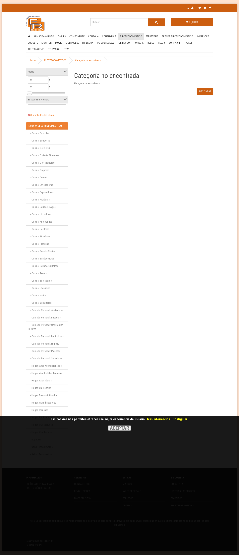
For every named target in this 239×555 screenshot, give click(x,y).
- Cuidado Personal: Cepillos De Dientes (46, 326)
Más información (158, 419)
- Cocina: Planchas (39, 243)
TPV (66, 49)
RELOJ (161, 42)
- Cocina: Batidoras (39, 140)
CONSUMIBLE (109, 36)
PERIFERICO (124, 42)
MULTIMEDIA (72, 42)
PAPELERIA (87, 42)
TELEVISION (54, 49)
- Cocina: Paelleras (39, 229)
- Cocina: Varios (37, 295)
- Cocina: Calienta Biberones (44, 155)
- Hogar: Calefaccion (40, 387)
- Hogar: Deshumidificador (43, 395)
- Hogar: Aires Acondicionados (45, 365)
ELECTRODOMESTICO (131, 36)
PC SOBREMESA (105, 42)
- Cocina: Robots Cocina (42, 251)
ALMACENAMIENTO (44, 36)
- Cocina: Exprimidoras (41, 192)
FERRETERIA (152, 36)
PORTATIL (139, 42)
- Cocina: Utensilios (39, 288)
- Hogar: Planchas (38, 410)
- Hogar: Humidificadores (42, 402)
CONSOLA (93, 36)
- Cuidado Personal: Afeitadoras (46, 310)
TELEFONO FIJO (36, 49)
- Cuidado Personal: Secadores (45, 358)
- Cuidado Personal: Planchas (44, 351)
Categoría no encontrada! (88, 60)
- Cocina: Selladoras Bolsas (43, 265)
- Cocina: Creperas (39, 170)
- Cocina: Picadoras (39, 236)
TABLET (188, 42)
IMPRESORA (203, 36)
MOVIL (58, 42)
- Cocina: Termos (38, 273)
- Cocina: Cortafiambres (41, 162)
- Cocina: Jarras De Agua (42, 206)
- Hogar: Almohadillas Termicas (45, 373)
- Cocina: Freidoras (39, 199)
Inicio (33, 60)
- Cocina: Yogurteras (40, 302)
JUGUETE (33, 42)
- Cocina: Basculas (39, 133)
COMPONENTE (77, 36)
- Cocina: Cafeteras (39, 147)
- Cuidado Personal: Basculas (45, 317)
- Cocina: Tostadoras (40, 280)
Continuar (205, 91)
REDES (151, 42)
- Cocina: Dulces (38, 177)
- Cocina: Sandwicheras (41, 258)
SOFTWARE (174, 42)
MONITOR (46, 42)
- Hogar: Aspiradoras (40, 380)
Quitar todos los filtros (41, 115)
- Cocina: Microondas (40, 221)
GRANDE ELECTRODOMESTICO (177, 36)
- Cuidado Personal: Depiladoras (46, 336)
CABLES (62, 36)
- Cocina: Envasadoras (41, 184)
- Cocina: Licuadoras (40, 214)
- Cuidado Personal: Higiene (44, 343)
